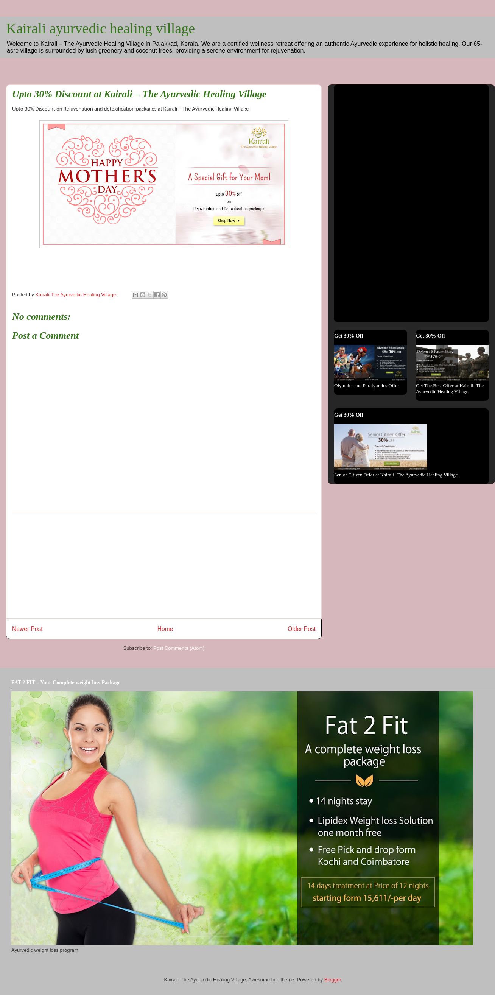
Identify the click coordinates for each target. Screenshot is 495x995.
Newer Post (27, 629)
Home (165, 629)
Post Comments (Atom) (178, 648)
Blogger (332, 980)
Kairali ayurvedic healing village (100, 28)
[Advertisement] (164, 565)
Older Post (302, 629)
